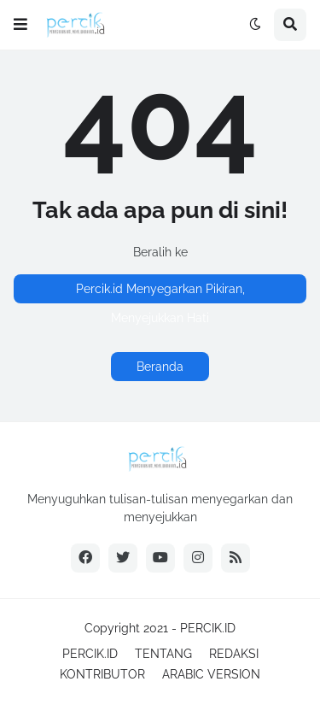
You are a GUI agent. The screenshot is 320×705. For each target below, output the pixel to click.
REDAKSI (234, 654)
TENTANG (163, 654)
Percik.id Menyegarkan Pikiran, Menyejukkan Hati (160, 292)
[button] (20, 24)
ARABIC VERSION (211, 674)
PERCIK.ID (208, 628)
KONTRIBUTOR (102, 674)
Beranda (160, 366)
